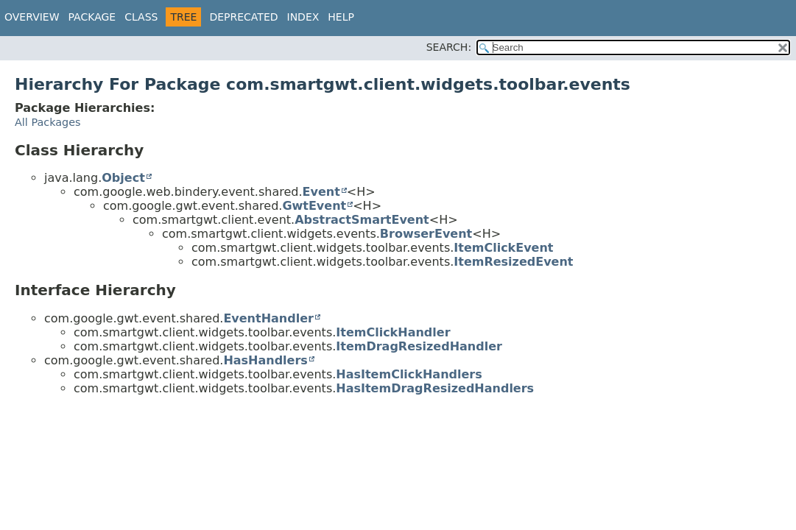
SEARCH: (448, 47)
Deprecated (243, 17)
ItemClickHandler (393, 332)
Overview (32, 17)
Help (341, 17)
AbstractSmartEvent (362, 220)
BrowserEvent (426, 234)
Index (303, 17)
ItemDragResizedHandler (419, 346)
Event (321, 192)
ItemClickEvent (503, 248)
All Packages (48, 122)
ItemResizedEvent (513, 262)
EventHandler (268, 318)
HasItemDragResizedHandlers (435, 388)
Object (123, 178)
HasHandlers (265, 360)
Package (92, 17)
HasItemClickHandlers (409, 374)
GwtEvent (314, 206)
